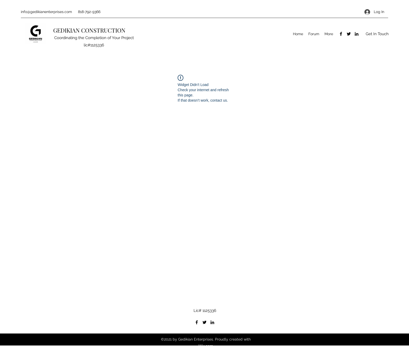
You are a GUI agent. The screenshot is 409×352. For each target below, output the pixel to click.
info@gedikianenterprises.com (46, 12)
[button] (377, 34)
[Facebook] (341, 33)
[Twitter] (348, 33)
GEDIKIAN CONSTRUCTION (90, 30)
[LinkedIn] (356, 33)
